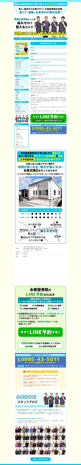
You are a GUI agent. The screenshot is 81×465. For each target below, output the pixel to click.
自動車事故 (17, 99)
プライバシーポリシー (19, 113)
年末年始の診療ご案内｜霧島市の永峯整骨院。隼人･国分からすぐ (30, 418)
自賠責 (17, 97)
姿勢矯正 (17, 81)
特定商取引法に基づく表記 (20, 111)
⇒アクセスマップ (19, 132)
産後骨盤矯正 (18, 79)
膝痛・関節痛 (18, 63)
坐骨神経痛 (17, 72)
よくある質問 (18, 107)
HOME (20, 38)
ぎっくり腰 (17, 69)
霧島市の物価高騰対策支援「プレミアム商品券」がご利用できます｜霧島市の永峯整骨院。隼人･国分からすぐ (39, 409)
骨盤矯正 (17, 77)
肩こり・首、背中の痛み (20, 60)
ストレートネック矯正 (19, 86)
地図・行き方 (60, 38)
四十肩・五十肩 (18, 67)
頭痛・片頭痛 (18, 65)
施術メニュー (33, 38)
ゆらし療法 (17, 109)
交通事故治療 (18, 91)
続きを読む (34, 422)
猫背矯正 (17, 83)
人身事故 (17, 93)
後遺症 (17, 95)
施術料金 (47, 38)
